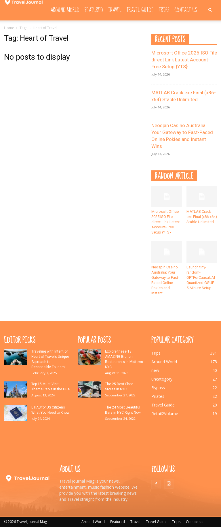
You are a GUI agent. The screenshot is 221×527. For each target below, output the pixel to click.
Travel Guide (140, 10)
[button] (210, 10)
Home (9, 27)
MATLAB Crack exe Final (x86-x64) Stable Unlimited (201, 216)
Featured (94, 10)
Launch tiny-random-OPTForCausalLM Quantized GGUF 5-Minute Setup (200, 277)
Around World (64, 10)
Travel (114, 10)
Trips (164, 10)
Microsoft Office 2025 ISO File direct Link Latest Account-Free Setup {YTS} (184, 59)
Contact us (185, 10)
